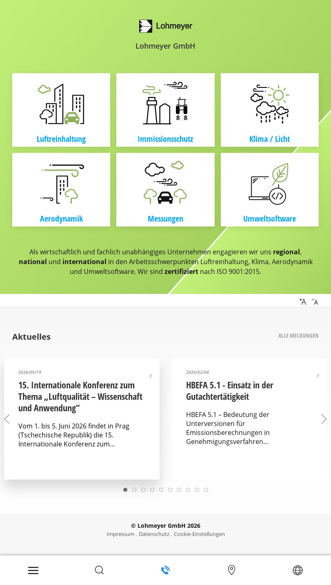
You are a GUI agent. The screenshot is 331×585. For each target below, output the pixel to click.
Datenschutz (154, 534)
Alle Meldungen (298, 335)
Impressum (120, 534)
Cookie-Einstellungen (199, 534)
